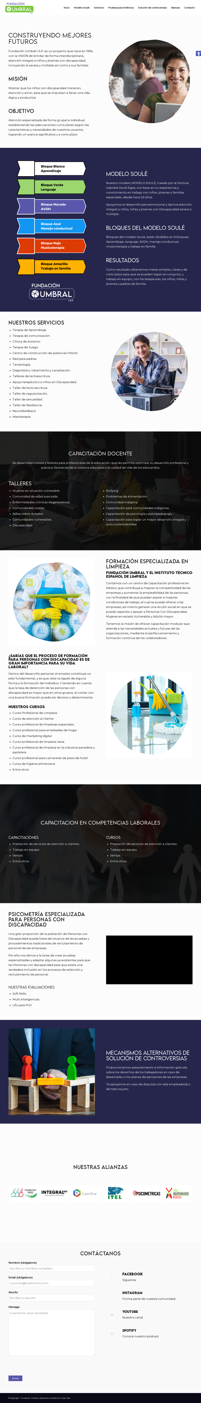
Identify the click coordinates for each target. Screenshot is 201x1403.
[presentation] (34, 1365)
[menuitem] (67, 7)
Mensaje (13, 1307)
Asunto (13, 1292)
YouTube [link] (130, 1312)
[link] (198, 53)
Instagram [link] (132, 1293)
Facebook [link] (132, 1274)
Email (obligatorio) (20, 1277)
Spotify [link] (129, 1330)
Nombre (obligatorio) (22, 1262)
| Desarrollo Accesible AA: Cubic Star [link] (54, 1398)
